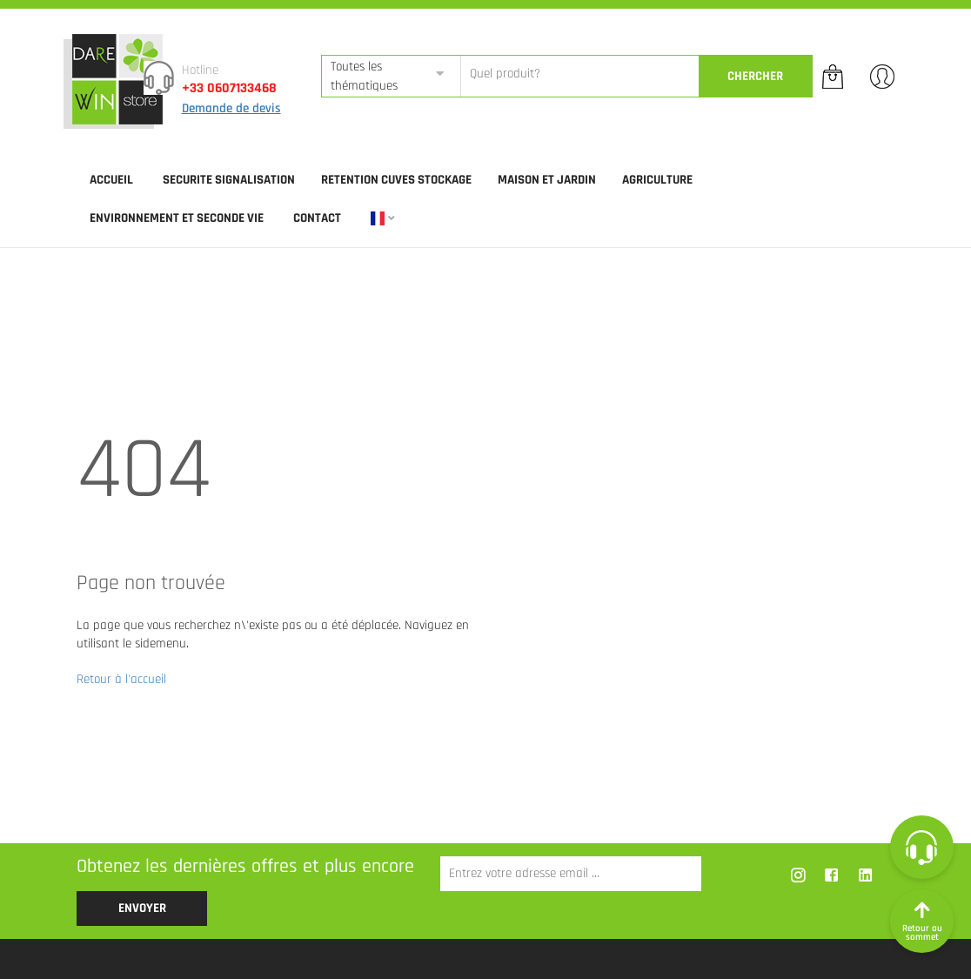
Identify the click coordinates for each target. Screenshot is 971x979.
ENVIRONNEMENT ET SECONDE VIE (177, 218)
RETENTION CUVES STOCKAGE (396, 179)
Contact (317, 218)
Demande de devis (231, 108)
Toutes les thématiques (364, 75)
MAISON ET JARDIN (547, 179)
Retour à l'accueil (121, 679)
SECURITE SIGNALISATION (229, 179)
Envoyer (142, 908)
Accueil (111, 179)
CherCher (755, 76)
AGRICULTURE (657, 179)
